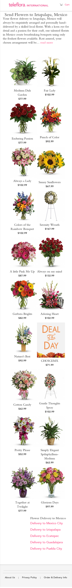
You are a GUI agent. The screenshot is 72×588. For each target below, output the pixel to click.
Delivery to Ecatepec (44, 536)
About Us (10, 577)
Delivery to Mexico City (46, 523)
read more (46, 42)
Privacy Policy (29, 577)
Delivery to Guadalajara (46, 542)
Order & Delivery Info (55, 577)
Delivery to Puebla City (46, 549)
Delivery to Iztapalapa (45, 529)
